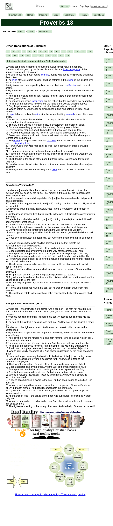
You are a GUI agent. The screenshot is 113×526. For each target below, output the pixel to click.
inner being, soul (71, 69)
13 (77, 51)
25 (67, 55)
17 (15, 55)
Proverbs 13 (45, 31)
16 (8, 55)
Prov (31, 31)
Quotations (98, 15)
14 (83, 51)
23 (54, 55)
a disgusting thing (21, 143)
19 (28, 55)
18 (21, 55)
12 (70, 51)
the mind (51, 140)
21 (41, 55)
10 (57, 51)
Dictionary (69, 15)
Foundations (15, 15)
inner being (37, 101)
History (84, 15)
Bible (56, 15)
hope (11, 114)
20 (35, 55)
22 (48, 55)
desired (70, 114)
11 (63, 51)
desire (16, 140)
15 (90, 51)
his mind (45, 74)
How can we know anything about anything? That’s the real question (50, 494)
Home (30, 15)
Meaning (43, 15)
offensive (71, 85)
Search (64, 6)
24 (61, 55)
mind (14, 80)
